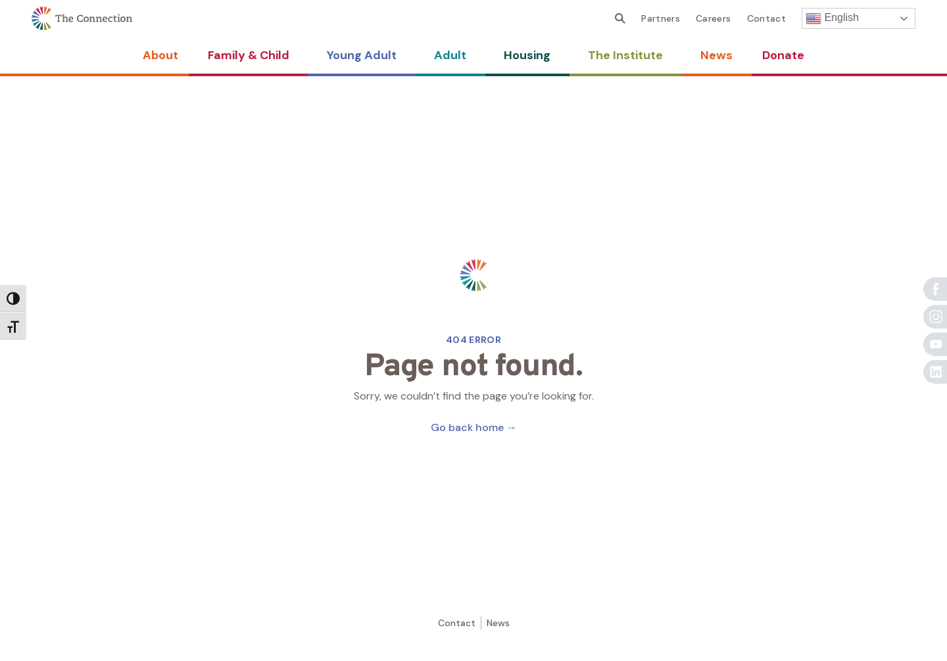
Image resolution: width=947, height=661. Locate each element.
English (832, 18)
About (160, 55)
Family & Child (248, 55)
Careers (713, 18)
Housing (527, 55)
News (716, 55)
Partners (660, 18)
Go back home (474, 427)
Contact (766, 18)
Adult (450, 55)
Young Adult (362, 55)
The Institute (625, 55)
